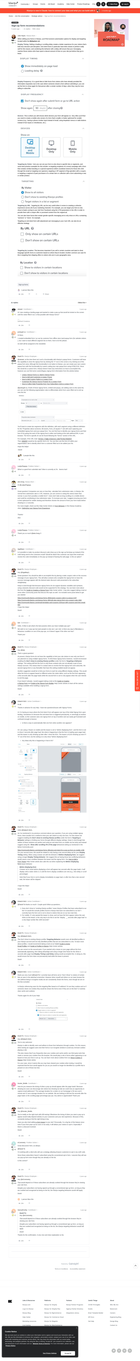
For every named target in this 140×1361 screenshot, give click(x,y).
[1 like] (25, 290)
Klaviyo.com (26, 1305)
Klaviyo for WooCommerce (53, 1325)
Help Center (70, 4)
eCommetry (21, 1142)
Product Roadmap (83, 4)
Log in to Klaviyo (28, 1309)
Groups (35, 4)
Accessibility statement (77, 1269)
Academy (60, 4)
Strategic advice (37, 16)
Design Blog (114, 1321)
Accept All (68, 1353)
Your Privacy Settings (50, 1353)
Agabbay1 (21, 549)
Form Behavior (60, 506)
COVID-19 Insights (94, 1305)
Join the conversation (22, 16)
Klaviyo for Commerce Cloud (54, 1317)
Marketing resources (29, 1321)
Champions (96, 4)
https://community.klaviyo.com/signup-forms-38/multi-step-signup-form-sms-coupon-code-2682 (50, 600)
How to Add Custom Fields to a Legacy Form (37, 379)
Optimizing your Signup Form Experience (36, 508)
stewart (20, 309)
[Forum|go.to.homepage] (13, 4)
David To (21, 356)
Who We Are (114, 1305)
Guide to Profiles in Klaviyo (39, 946)
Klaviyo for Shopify (50, 1305)
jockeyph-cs (22, 332)
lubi (19, 623)
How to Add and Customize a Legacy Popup (37, 377)
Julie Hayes (21, 36)
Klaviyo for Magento (51, 1321)
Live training (27, 1325)
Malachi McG (22, 701)
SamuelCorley (22, 1210)
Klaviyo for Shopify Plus (52, 1309)
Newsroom (113, 1309)
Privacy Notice (10, 1345)
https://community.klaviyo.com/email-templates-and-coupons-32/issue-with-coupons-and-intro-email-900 (52, 604)
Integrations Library (72, 1313)
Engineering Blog (115, 1317)
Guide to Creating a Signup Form (37, 590)
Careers (112, 1313)
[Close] (76, 1328)
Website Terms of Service (41, 1343)
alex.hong (21, 482)
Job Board (51, 4)
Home (11, 16)
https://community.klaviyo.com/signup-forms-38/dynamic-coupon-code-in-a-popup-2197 (47, 598)
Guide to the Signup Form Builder (42, 683)
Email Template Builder (95, 1313)
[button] (112, 4)
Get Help (91, 1321)
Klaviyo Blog (27, 1313)
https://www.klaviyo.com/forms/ (52, 439)
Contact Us (113, 1325)
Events (42, 4)
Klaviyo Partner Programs (74, 1305)
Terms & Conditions (61, 1269)
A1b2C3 (68, 439)
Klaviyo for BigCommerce (52, 1313)
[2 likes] (26, 455)
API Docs (91, 1317)
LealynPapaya (22, 466)
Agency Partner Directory (74, 1309)
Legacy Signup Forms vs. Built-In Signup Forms (38, 375)
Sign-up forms (23, 284)
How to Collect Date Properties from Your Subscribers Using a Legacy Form (47, 384)
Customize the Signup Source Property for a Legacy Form (41, 382)
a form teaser (40, 1122)
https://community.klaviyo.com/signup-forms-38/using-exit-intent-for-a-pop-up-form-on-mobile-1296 (51, 850)
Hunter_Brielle (22, 1083)
